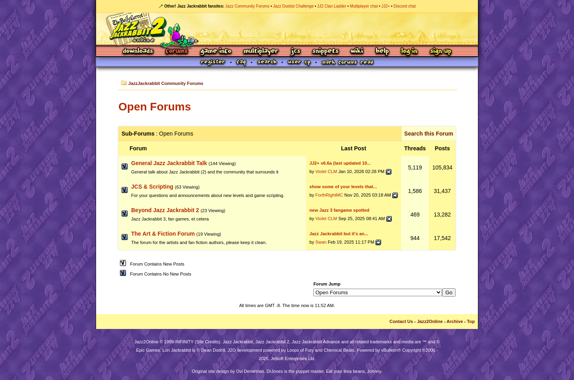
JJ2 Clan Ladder (331, 6)
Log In (409, 51)
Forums (177, 51)
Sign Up (440, 51)
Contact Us (401, 321)
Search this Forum (428, 133)
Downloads (138, 51)
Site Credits (207, 341)
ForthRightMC (329, 195)
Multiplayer (260, 51)
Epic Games (148, 350)
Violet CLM (326, 171)
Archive (454, 321)
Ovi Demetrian (250, 371)
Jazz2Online (430, 321)
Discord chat (404, 6)
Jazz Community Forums (247, 6)
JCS (295, 51)
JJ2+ (385, 6)
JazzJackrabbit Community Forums (165, 83)
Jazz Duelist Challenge (293, 6)
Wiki (357, 51)
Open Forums (154, 106)
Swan (320, 242)
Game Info (215, 51)
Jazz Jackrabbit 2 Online (287, 29)
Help (382, 51)
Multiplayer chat (364, 6)
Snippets (326, 51)
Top (471, 321)
